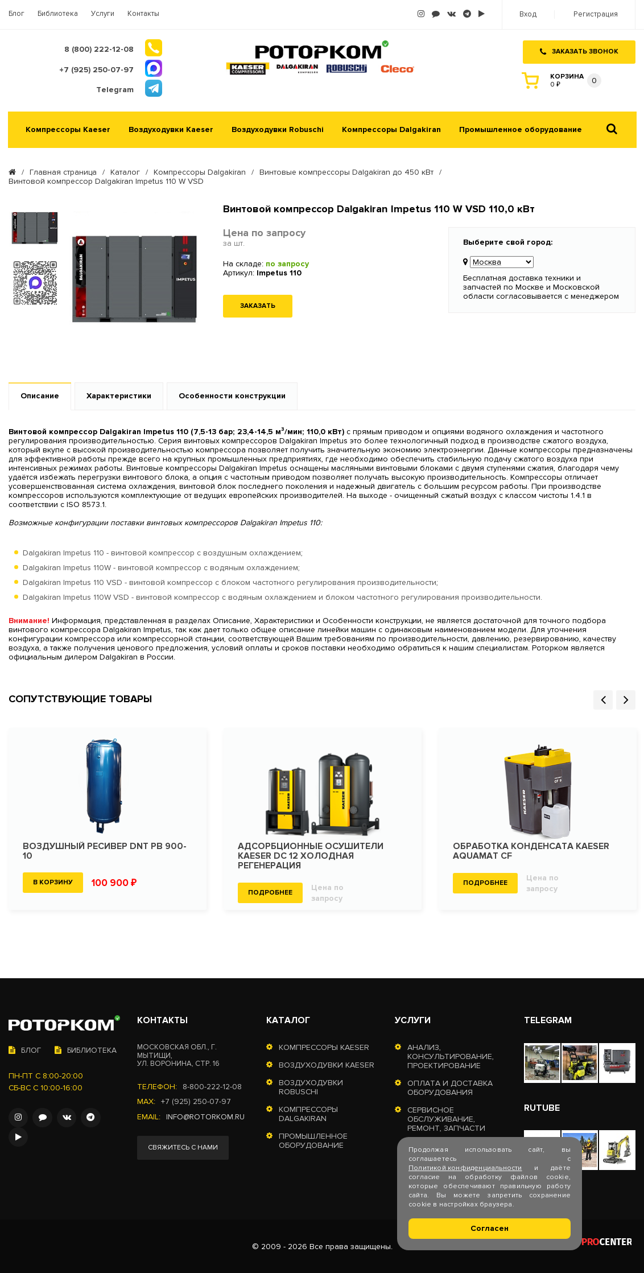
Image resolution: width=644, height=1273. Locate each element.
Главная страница (63, 171)
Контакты (143, 14)
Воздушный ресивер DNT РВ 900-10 (105, 850)
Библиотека (58, 14)
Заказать (257, 304)
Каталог (125, 171)
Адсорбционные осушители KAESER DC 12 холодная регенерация (311, 855)
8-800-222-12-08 (212, 1085)
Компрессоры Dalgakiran (391, 128)
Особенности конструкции (232, 394)
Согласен (489, 1228)
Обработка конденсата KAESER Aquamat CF (531, 850)
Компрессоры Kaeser (68, 128)
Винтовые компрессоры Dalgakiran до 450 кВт (346, 171)
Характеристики (118, 394)
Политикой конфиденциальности (465, 1168)
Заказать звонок (579, 50)
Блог (16, 14)
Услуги (102, 14)
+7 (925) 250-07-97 (196, 1100)
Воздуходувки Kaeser (171, 128)
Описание (39, 394)
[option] (35, 227)
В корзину (53, 881)
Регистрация (596, 14)
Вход (529, 14)
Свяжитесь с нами (183, 1146)
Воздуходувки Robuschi (278, 128)
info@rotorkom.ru (206, 1115)
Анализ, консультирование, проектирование (450, 1055)
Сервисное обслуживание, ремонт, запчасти (446, 1118)
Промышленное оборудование (520, 128)
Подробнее (270, 891)
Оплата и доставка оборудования (450, 1087)
